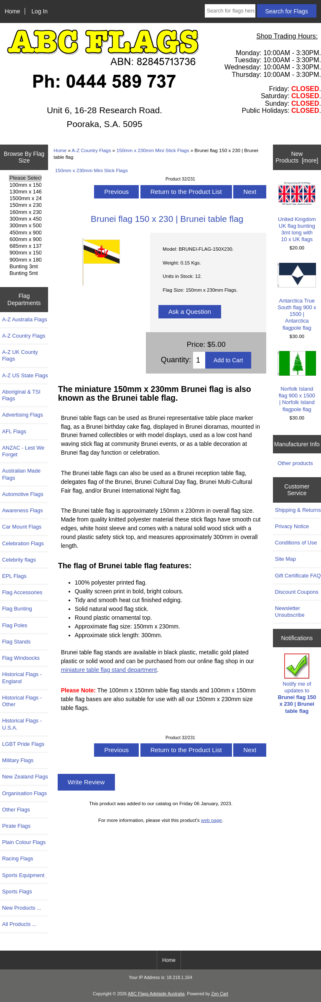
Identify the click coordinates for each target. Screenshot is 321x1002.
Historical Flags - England (22, 677)
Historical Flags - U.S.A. (22, 723)
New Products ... (21, 908)
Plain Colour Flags (24, 842)
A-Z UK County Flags (20, 355)
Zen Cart (219, 994)
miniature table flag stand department (109, 669)
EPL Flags (14, 576)
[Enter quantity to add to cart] (199, 360)
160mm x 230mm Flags (25, 212)
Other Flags (16, 809)
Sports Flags (17, 891)
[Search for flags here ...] (230, 11)
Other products (295, 463)
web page (211, 820)
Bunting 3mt (25, 266)
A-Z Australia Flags (24, 319)
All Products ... (19, 924)
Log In (39, 11)
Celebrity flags (19, 560)
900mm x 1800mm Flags (25, 260)
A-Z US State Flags (25, 375)
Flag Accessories (22, 592)
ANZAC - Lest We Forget (23, 451)
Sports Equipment (23, 875)
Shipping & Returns (298, 510)
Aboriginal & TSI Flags (21, 395)
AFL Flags (14, 431)
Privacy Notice (292, 526)
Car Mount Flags (21, 527)
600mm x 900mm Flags (25, 239)
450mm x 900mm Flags (25, 232)
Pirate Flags (16, 826)
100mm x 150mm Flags (25, 185)
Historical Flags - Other (22, 700)
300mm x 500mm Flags (25, 225)
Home (12, 11)
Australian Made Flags (21, 474)
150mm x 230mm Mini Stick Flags (153, 150)
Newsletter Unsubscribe (290, 611)
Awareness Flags (22, 510)
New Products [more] (296, 157)
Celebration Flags (23, 543)
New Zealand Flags (25, 776)
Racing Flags (17, 858)
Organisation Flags (24, 793)
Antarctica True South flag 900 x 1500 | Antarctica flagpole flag (297, 297)
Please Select (25, 178)
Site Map (285, 559)
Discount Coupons (296, 592)
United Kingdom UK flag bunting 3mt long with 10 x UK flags (297, 212)
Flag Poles (14, 625)
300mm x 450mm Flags (25, 219)
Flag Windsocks (21, 658)
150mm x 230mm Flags (25, 205)
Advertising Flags (22, 415)
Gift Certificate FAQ (298, 575)
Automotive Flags (22, 494)
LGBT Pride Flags (23, 744)
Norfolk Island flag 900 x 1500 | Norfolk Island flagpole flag (297, 381)
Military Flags (17, 760)
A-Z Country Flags (91, 150)
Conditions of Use (296, 542)
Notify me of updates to (297, 684)
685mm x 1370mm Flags (25, 246)
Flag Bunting (17, 608)
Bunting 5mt (25, 273)
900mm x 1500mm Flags (25, 252)
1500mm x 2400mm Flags (25, 198)
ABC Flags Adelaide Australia (156, 994)
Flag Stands (16, 641)
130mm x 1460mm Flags (25, 191)
